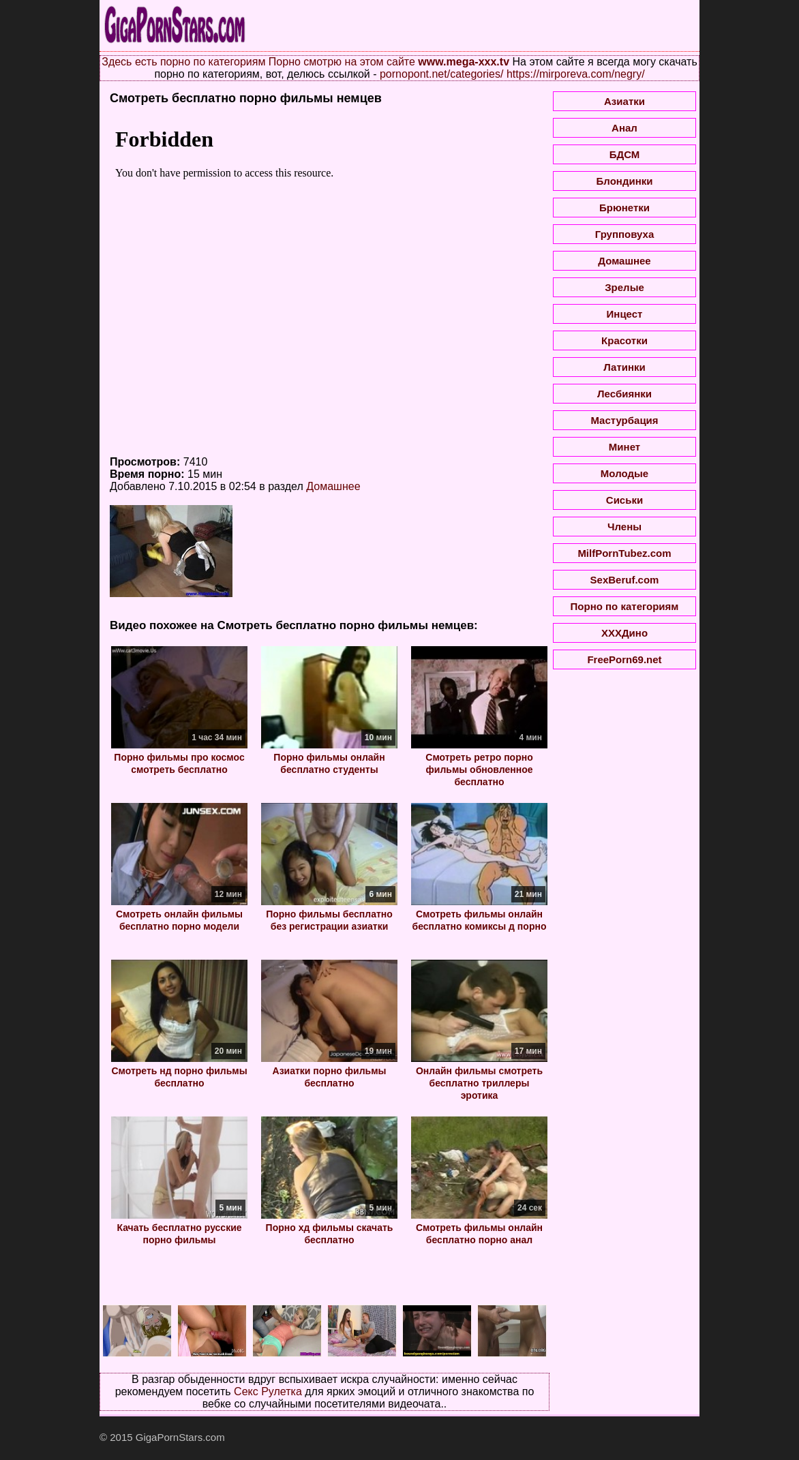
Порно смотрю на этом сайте (342, 61)
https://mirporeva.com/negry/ (576, 74)
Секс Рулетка (268, 1391)
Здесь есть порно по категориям (183, 61)
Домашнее (333, 486)
